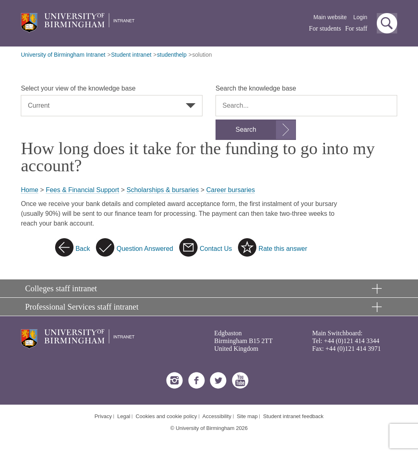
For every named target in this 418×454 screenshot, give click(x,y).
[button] (387, 23)
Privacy (103, 416)
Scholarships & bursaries (163, 189)
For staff (356, 28)
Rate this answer (282, 248)
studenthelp (172, 54)
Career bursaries (230, 189)
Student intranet (131, 54)
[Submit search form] (256, 130)
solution (202, 54)
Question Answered (144, 248)
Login (360, 17)
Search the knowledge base (256, 88)
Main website (330, 17)
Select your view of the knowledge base (78, 88)
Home (29, 189)
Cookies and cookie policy (166, 416)
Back (83, 248)
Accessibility (216, 416)
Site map (247, 416)
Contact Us (216, 248)
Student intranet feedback (293, 416)
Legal (123, 416)
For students (325, 28)
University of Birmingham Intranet (63, 54)
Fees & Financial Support (82, 189)
